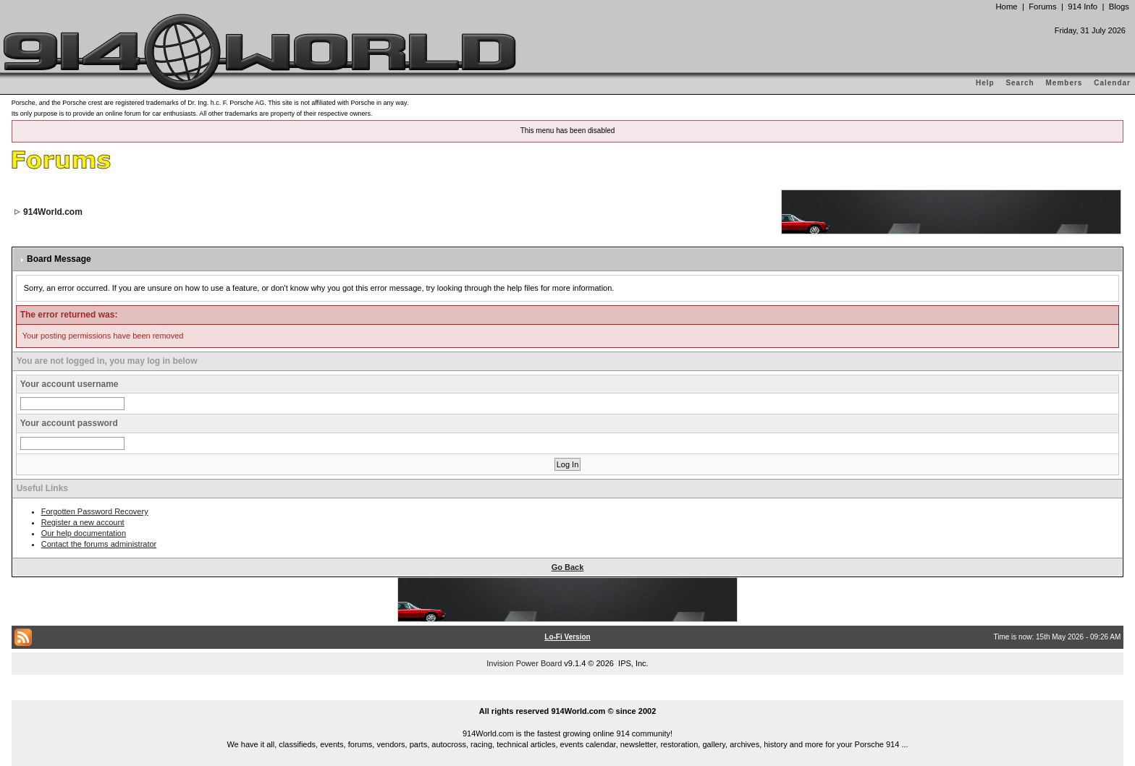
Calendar (1112, 83)
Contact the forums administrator (99, 544)
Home (1006, 6)
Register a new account (83, 522)
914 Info (1082, 6)
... (567, 694)
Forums (1042, 6)
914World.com (53, 212)
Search (1019, 83)
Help (985, 83)
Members (1064, 83)
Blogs (1119, 6)
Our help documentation (83, 533)
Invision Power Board (524, 663)
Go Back (568, 567)
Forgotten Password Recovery (94, 511)
